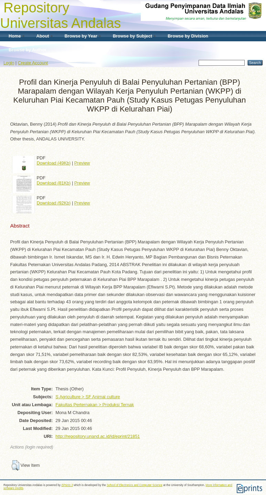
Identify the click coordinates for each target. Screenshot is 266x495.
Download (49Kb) (54, 163)
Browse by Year (81, 36)
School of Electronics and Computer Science (134, 485)
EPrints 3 (67, 485)
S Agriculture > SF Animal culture (87, 396)
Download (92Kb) (54, 203)
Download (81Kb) (54, 183)
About (42, 36)
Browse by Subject (132, 36)
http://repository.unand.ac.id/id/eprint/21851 (97, 436)
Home (15, 36)
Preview (82, 163)
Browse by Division (188, 36)
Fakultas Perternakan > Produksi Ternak (94, 404)
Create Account (33, 62)
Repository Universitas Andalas (60, 15)
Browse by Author (27, 49)
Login (8, 62)
